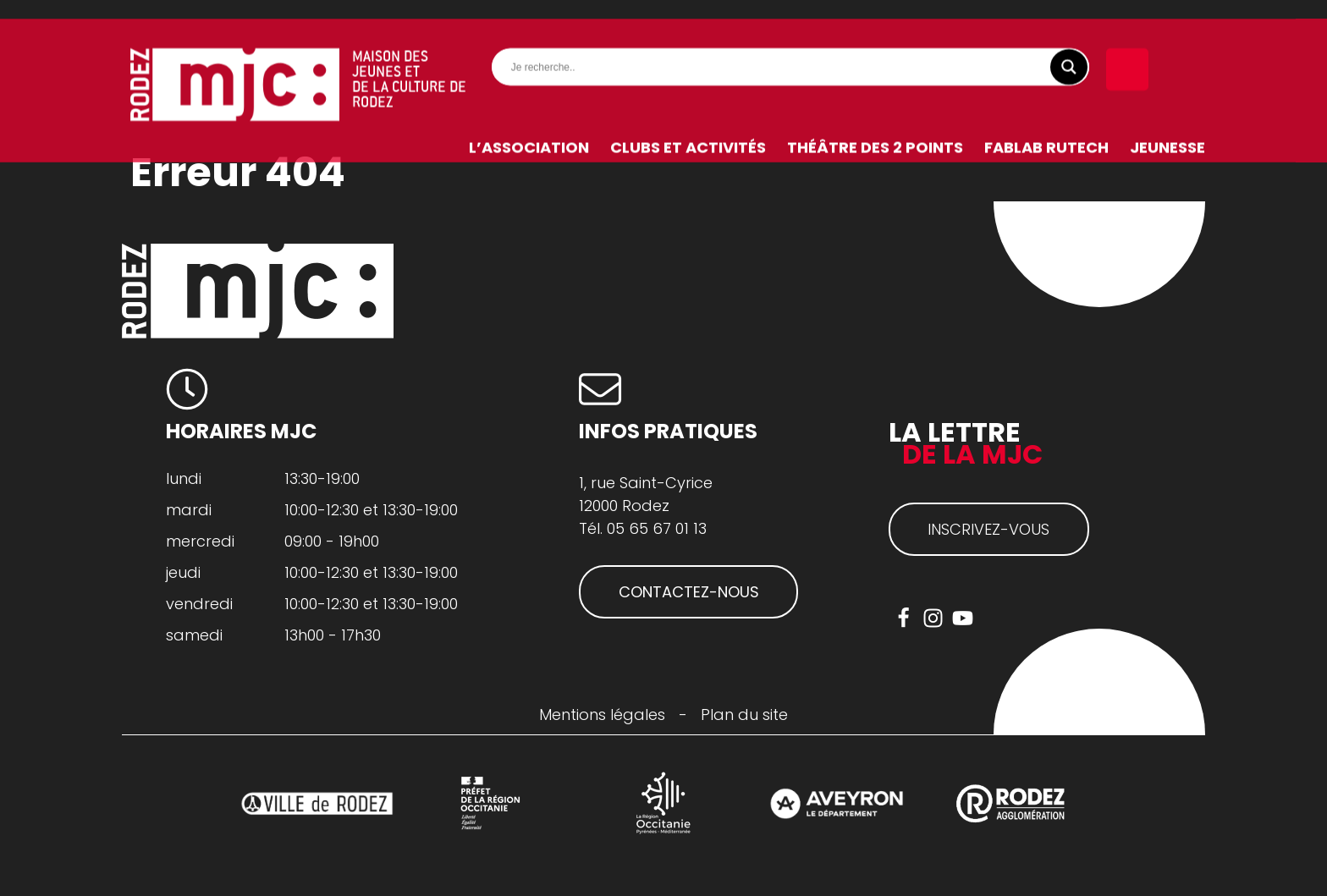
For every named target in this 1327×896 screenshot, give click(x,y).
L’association (529, 128)
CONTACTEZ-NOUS (689, 591)
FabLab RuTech (1046, 128)
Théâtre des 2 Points (875, 128)
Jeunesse (1167, 128)
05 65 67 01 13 (657, 528)
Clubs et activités (688, 128)
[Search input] (794, 48)
